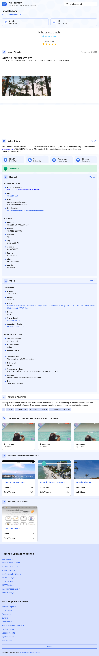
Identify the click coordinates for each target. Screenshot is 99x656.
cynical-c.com (8, 629)
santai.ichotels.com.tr (15, 210)
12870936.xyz (8, 592)
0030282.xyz (7, 610)
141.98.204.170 (12, 196)
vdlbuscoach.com (10, 566)
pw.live (5, 618)
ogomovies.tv (8, 636)
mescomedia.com (12, 528)
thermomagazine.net (11, 589)
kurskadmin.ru (8, 570)
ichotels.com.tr (7, 149)
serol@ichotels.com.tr (15, 326)
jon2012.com (7, 640)
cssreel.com (7, 559)
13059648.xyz (8, 585)
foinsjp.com (7, 621)
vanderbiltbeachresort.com (52, 482)
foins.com (6, 614)
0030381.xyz (7, 581)
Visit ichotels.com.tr (11, 14)
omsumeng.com (9, 606)
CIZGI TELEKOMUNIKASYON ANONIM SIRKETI (24, 190)
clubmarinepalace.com (14, 482)
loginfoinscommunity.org (13, 625)
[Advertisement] (49, 69)
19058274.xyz (8, 577)
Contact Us (49, 646)
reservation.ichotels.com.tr (34, 210)
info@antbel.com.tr (14, 320)
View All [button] (94, 141)
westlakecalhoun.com (11, 574)
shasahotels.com (83, 482)
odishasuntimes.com (11, 563)
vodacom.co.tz (8, 633)
